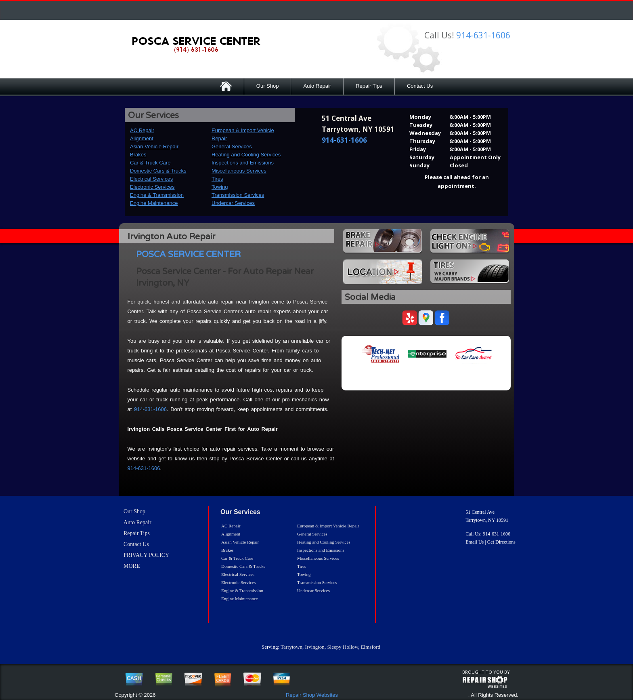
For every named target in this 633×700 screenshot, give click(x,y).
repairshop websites (484, 682)
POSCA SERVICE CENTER (188, 254)
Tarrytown (291, 647)
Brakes (138, 155)
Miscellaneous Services (239, 171)
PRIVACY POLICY (146, 555)
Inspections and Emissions (243, 163)
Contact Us (420, 86)
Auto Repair (317, 86)
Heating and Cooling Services (246, 155)
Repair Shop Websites (312, 695)
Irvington (314, 647)
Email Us (474, 542)
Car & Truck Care (150, 163)
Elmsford (370, 647)
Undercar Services (233, 203)
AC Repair (142, 130)
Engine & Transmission (157, 195)
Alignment (141, 138)
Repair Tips (369, 86)
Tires (217, 179)
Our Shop (267, 86)
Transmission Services (238, 195)
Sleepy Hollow (342, 647)
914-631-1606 (483, 35)
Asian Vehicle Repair (154, 146)
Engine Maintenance (154, 203)
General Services (232, 146)
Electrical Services (151, 179)
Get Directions (501, 542)
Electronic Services (152, 187)
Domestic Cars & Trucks (158, 171)
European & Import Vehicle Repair (328, 525)
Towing (220, 187)
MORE (132, 566)
